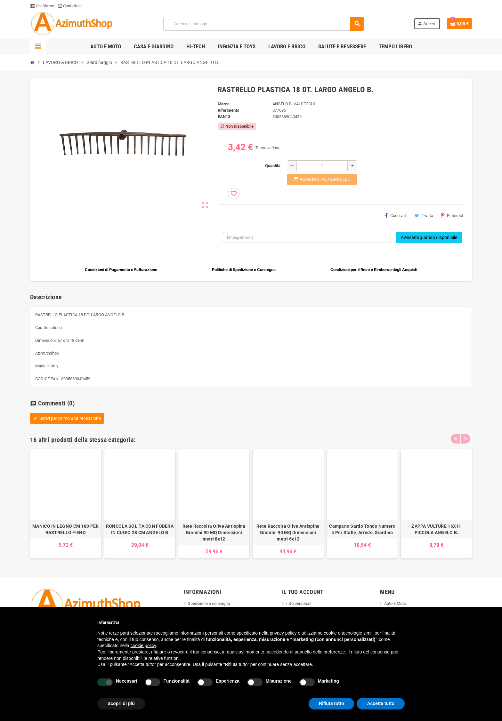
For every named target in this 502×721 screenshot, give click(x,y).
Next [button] (465, 438)
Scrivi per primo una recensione (67, 418)
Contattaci (70, 6)
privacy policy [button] (283, 633)
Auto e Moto (395, 603)
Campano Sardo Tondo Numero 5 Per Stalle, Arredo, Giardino (362, 529)
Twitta (423, 215)
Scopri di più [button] (121, 703)
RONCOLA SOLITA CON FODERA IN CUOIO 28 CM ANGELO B (140, 529)
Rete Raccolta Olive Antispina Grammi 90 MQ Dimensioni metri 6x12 (288, 532)
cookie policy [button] (143, 645)
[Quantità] (322, 166)
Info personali (298, 603)
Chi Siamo (42, 6)
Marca (224, 103)
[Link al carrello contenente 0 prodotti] (459, 23)
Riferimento (228, 110)
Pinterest (452, 215)
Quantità (272, 165)
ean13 (224, 116)
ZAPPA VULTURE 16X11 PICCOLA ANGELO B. (436, 529)
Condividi (396, 215)
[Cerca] (263, 24)
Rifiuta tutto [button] (331, 703)
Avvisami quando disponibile (429, 237)
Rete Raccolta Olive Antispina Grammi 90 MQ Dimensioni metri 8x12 (214, 532)
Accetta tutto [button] (380, 703)
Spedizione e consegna (209, 603)
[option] (65, 503)
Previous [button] (455, 438)
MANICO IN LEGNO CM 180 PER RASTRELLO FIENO (65, 529)
